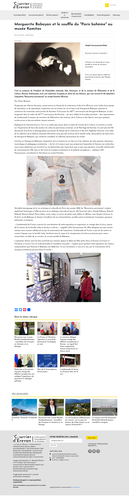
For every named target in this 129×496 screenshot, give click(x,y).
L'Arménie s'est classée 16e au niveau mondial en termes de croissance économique (97, 65)
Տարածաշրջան (103, 16)
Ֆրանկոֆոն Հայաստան (76, 16)
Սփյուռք (116, 16)
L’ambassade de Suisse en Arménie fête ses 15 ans (69, 372)
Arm (114, 5)
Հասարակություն (36, 16)
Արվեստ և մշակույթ (64, 16)
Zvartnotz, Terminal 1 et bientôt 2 (96, 54)
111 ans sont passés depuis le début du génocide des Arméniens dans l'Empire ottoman (97, 78)
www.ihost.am (76, 488)
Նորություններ (20, 16)
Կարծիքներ (89, 16)
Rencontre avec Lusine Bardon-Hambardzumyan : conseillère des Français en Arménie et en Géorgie (24, 342)
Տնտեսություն (52, 16)
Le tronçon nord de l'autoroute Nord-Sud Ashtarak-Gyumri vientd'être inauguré (104, 420)
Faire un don (92, 438)
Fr (111, 5)
